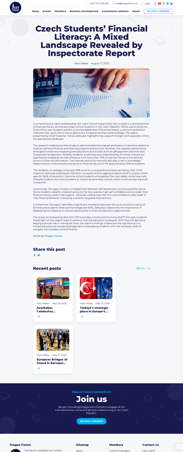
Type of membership (121, 404)
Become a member (158, 11)
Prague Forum (15, 7)
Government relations (115, 11)
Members (60, 11)
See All (140, 268)
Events (47, 11)
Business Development (84, 11)
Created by (91, 444)
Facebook (155, 3)
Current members (119, 400)
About (136, 11)
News (35, 11)
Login (147, 3)
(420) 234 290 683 (99, 3)
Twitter (167, 3)
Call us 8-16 (148, 400)
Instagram (163, 3)
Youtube (159, 3)
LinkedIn (171, 3)
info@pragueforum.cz (126, 3)
